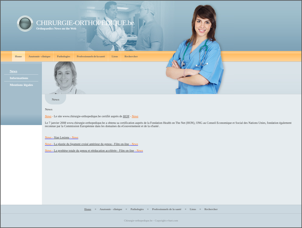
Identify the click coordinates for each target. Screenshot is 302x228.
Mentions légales (21, 85)
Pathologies (63, 56)
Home (18, 56)
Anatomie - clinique (39, 56)
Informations (19, 78)
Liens (115, 56)
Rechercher (131, 56)
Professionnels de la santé (91, 56)
